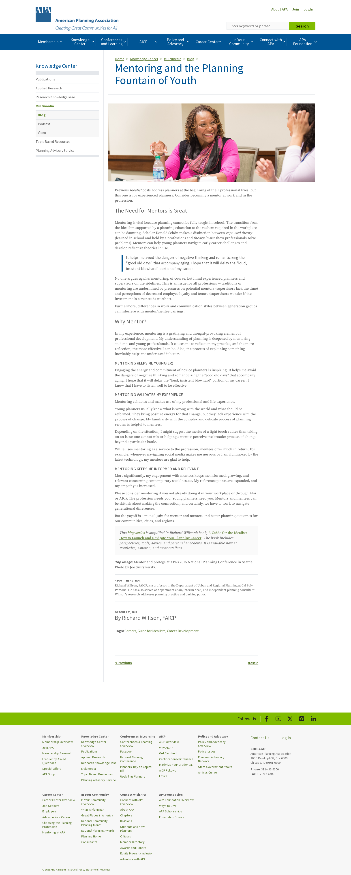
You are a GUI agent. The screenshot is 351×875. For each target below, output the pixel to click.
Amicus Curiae (207, 772)
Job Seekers (51, 806)
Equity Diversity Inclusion (136, 853)
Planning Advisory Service (55, 150)
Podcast (44, 124)
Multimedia (45, 106)
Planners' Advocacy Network (211, 759)
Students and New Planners (132, 829)
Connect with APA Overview (131, 802)
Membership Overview (57, 742)
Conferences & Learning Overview (136, 744)
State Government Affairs (215, 767)
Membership (50, 41)
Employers (49, 811)
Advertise (105, 869)
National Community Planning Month (94, 823)
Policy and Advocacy (178, 41)
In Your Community (241, 41)
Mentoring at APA (53, 832)
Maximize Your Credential (176, 765)
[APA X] (290, 718)
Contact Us (259, 737)
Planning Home (91, 836)
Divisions (126, 821)
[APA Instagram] (301, 718)
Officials (125, 836)
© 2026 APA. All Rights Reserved (59, 869)
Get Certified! (168, 753)
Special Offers (51, 769)
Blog (42, 115)
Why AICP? (166, 748)
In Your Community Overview (93, 802)
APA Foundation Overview (176, 800)
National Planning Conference (131, 759)
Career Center (209, 41)
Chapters (126, 815)
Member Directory (132, 842)
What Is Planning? (92, 810)
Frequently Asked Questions (54, 761)
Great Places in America (97, 815)
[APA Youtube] (278, 718)
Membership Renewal (56, 753)
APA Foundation (305, 41)
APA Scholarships (170, 811)
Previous (123, 662)
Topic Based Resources (53, 141)
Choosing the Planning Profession (57, 825)
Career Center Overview (58, 800)
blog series (136, 533)
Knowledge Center (83, 41)
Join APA (48, 748)
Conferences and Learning (114, 41)
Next (253, 662)
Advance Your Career (56, 817)
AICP (148, 41)
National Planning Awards (98, 831)
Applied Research (49, 88)
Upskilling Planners (132, 776)
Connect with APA (273, 41)
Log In (308, 9)
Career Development (183, 630)
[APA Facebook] (266, 718)
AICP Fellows (167, 770)
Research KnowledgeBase (55, 97)
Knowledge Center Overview (93, 744)
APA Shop (48, 774)
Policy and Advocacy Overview (212, 744)
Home (119, 59)
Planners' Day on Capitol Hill (136, 769)
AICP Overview (169, 742)
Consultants (89, 842)
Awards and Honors (133, 848)
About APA (279, 9)
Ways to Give (168, 806)
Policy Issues (207, 751)
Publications (45, 79)
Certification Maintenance (176, 759)
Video (42, 132)
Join (295, 9)
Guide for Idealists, (152, 630)
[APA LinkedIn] (313, 718)
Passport (126, 751)
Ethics (163, 776)
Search (302, 26)
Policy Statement (88, 869)
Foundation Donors (171, 817)
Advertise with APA (133, 859)
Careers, (131, 630)
